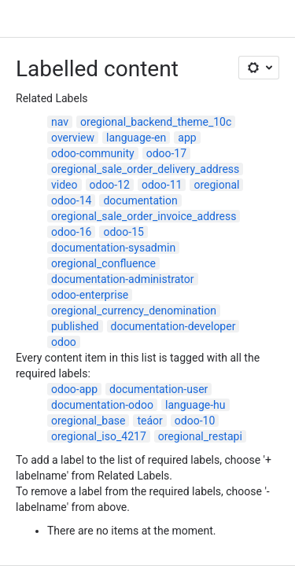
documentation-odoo (102, 405)
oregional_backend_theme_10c (155, 122)
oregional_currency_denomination (133, 310)
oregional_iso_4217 (98, 436)
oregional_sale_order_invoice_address (143, 216)
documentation (140, 200)
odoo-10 (195, 420)
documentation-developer (173, 326)
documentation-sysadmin (113, 247)
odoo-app (74, 389)
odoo (63, 342)
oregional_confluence (103, 263)
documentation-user (158, 389)
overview (72, 137)
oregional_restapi (200, 436)
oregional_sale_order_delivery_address (145, 169)
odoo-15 (123, 232)
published (75, 326)
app (187, 137)
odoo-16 (71, 232)
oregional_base (88, 420)
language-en (136, 137)
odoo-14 (71, 200)
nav (59, 122)
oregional (216, 184)
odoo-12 (110, 184)
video (64, 184)
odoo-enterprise (89, 295)
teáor (149, 420)
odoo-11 (162, 184)
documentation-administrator (122, 279)
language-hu (195, 405)
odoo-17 (166, 153)
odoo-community (93, 153)
